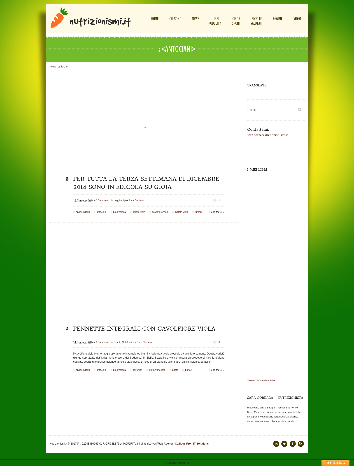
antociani (101, 212)
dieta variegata (157, 370)
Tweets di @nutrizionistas (261, 380)
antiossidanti (83, 212)
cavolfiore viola (160, 212)
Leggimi (118, 200)
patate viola (181, 212)
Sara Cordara (136, 200)
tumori (198, 212)
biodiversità (119, 212)
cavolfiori (137, 370)
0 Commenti (102, 200)
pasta (175, 370)
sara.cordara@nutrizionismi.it (267, 135)
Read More (216, 212)
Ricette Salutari (122, 342)
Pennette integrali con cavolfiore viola (144, 328)
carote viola (139, 212)
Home (52, 66)
